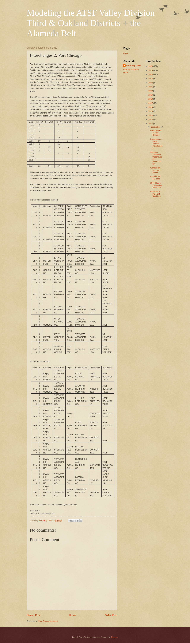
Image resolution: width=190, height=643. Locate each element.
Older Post (111, 615)
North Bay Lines (133, 65)
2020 (150, 91)
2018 (150, 99)
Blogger (114, 637)
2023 (150, 78)
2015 (150, 111)
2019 (150, 95)
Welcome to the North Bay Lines (155, 193)
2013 (150, 119)
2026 (150, 66)
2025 (150, 70)
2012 (150, 123)
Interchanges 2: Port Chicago (155, 132)
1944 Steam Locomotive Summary (156, 185)
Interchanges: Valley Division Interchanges (156, 143)
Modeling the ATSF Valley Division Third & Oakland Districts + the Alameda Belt (91, 23)
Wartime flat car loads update (155, 170)
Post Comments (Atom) (48, 621)
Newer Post (34, 615)
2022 (150, 83)
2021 (150, 87)
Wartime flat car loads (155, 177)
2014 (150, 115)
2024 (150, 74)
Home (72, 615)
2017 (150, 103)
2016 (150, 107)
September (156, 127)
